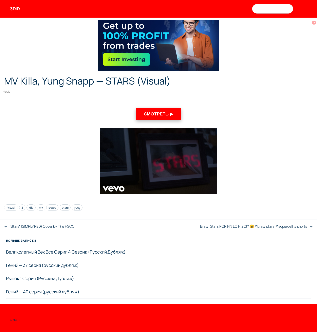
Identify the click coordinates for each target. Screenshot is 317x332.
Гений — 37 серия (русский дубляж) (42, 265)
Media (7, 91)
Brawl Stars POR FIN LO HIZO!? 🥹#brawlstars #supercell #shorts (253, 226)
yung (77, 207)
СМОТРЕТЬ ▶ (158, 113)
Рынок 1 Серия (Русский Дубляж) (40, 278)
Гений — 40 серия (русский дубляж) (42, 291)
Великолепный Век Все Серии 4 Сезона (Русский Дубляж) (66, 252)
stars (65, 207)
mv (41, 207)
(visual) (11, 207)
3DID (15, 9)
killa (31, 207)
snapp (52, 207)
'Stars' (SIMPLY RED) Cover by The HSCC (42, 226)
